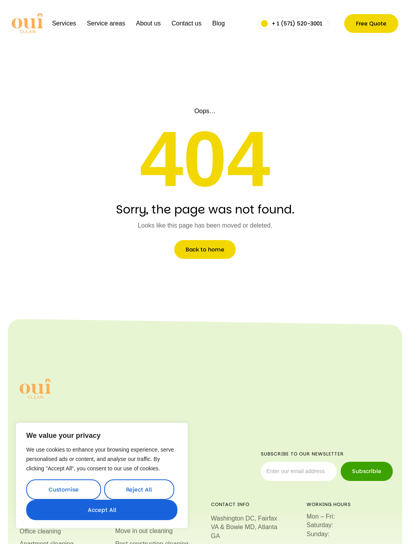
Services (64, 23)
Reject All (139, 489)
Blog (218, 23)
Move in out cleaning (144, 531)
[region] (102, 475)
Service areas (106, 23)
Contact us (186, 23)
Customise (64, 489)
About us (148, 23)
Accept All (102, 510)
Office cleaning (40, 531)
